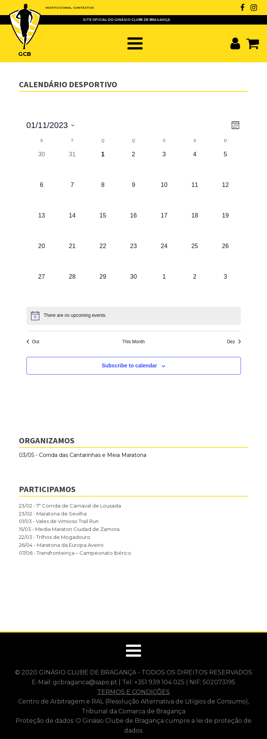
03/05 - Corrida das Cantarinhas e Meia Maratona (82, 455)
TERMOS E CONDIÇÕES (133, 692)
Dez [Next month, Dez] (234, 341)
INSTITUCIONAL (58, 7)
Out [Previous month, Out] (32, 341)
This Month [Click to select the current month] (133, 341)
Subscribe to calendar (129, 366)
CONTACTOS (83, 7)
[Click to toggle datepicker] (50, 125)
